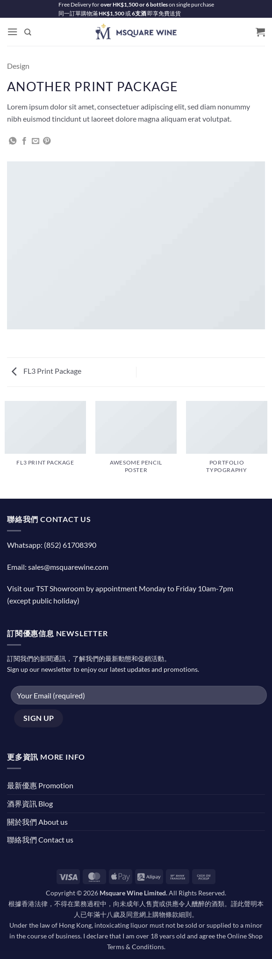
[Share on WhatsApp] (12, 141)
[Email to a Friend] (35, 141)
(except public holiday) (43, 600)
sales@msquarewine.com (68, 566)
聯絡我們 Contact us (40, 839)
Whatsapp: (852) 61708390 (51, 544)
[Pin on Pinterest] (46, 141)
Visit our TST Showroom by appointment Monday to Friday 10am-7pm (120, 588)
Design (18, 65)
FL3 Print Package (46, 370)
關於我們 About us (37, 821)
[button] (12, 32)
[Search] (28, 32)
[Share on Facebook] (24, 141)
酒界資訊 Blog (30, 803)
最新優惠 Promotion (40, 785)
